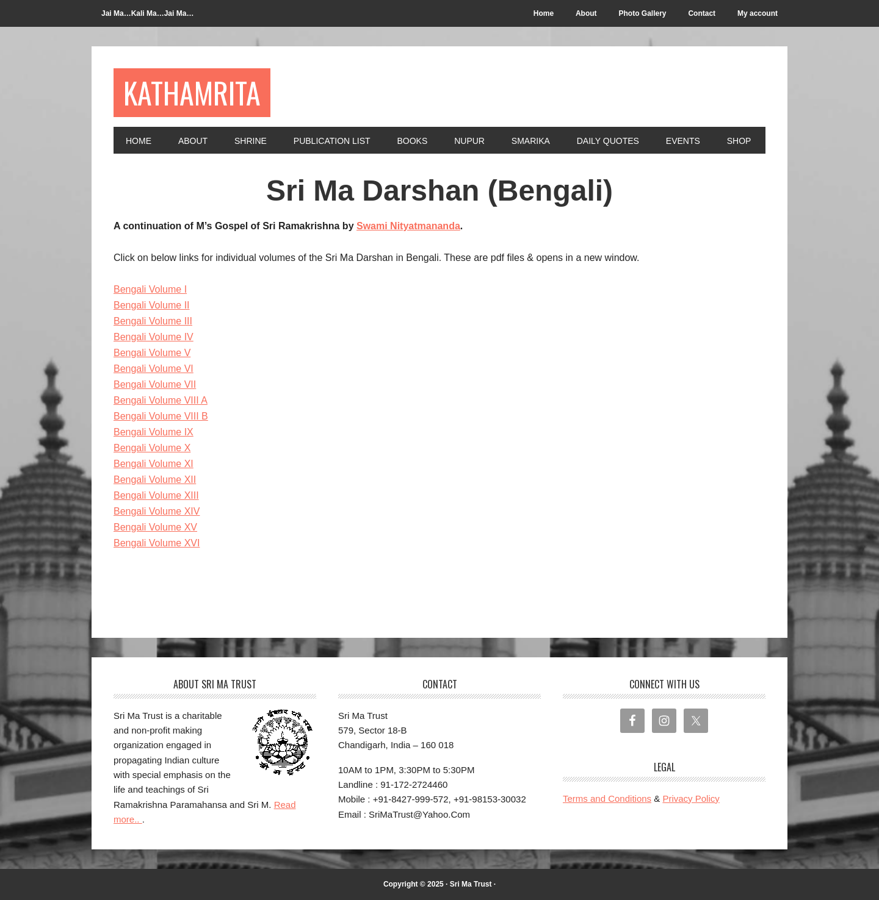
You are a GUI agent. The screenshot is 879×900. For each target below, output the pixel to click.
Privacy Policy (690, 798)
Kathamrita (192, 92)
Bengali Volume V (152, 353)
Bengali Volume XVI (157, 543)
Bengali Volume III (153, 321)
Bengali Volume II (152, 305)
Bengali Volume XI (154, 464)
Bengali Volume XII (155, 479)
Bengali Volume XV (155, 527)
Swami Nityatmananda (408, 226)
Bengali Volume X (152, 448)
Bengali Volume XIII (156, 495)
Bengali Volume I (150, 289)
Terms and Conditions (607, 798)
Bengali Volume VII (155, 384)
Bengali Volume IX (154, 432)
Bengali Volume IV (154, 337)
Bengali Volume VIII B (161, 416)
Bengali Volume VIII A (161, 400)
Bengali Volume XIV (157, 511)
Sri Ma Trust (471, 884)
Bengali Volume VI (154, 368)
